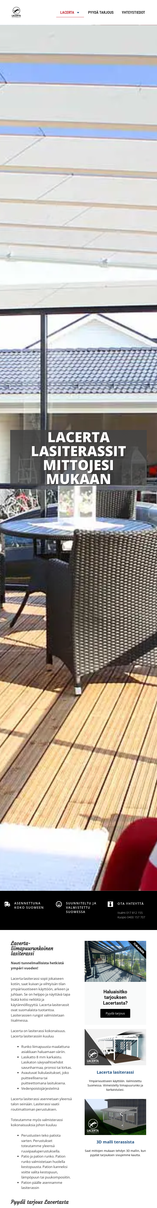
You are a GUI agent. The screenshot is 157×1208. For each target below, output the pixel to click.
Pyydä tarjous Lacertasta (39, 1202)
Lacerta (70, 12)
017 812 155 (134, 913)
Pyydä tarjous (101, 12)
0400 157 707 (136, 917)
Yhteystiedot (133, 12)
